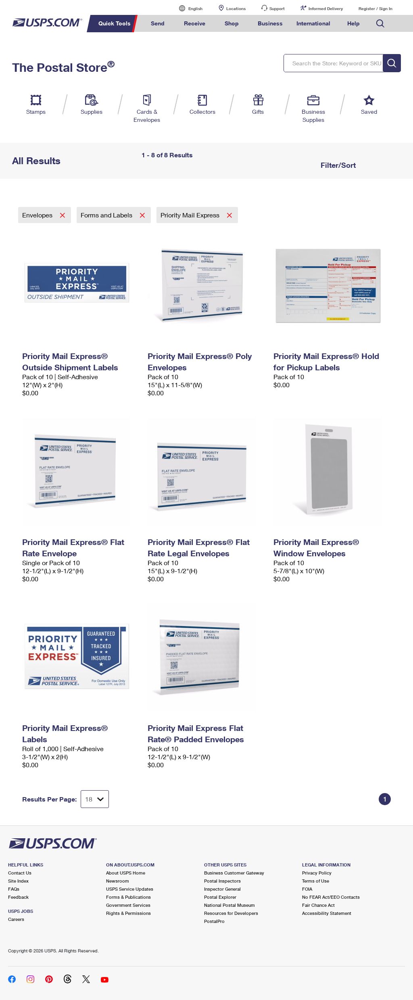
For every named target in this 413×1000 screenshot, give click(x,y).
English (187, 8)
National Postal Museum (229, 905)
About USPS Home (125, 872)
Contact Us (19, 872)
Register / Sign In (375, 8)
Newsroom (117, 880)
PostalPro (214, 921)
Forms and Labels (107, 215)
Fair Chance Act (318, 905)
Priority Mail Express (191, 215)
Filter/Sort (337, 165)
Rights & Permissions (128, 913)
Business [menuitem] (270, 23)
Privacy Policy (317, 872)
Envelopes (38, 215)
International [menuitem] (313, 23)
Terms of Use (315, 880)
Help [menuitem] (353, 23)
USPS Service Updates (129, 888)
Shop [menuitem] (232, 23)
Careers (16, 919)
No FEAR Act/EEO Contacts (331, 897)
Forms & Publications (128, 897)
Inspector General (222, 888)
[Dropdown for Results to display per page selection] (95, 799)
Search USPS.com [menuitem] (380, 23)
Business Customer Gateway (234, 872)
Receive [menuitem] (194, 23)
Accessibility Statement (326, 913)
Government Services (128, 905)
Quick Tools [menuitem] (114, 23)
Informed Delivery (326, 8)
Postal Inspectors (222, 880)
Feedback (18, 897)
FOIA (307, 888)
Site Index (18, 880)
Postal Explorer (220, 897)
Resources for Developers (231, 913)
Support (277, 8)
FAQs (13, 888)
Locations (236, 8)
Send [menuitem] (158, 23)
